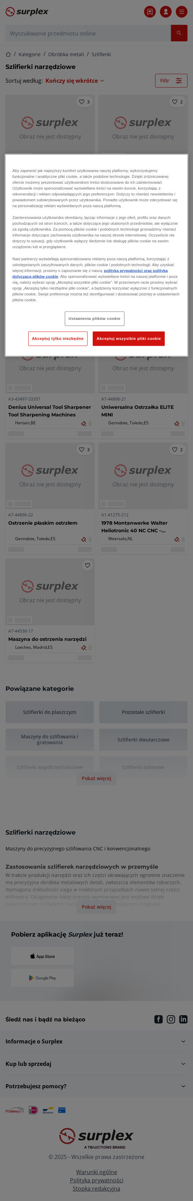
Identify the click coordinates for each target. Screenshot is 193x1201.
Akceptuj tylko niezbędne (58, 338)
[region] (96, 255)
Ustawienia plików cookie (95, 318)
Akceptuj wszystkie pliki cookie (128, 338)
